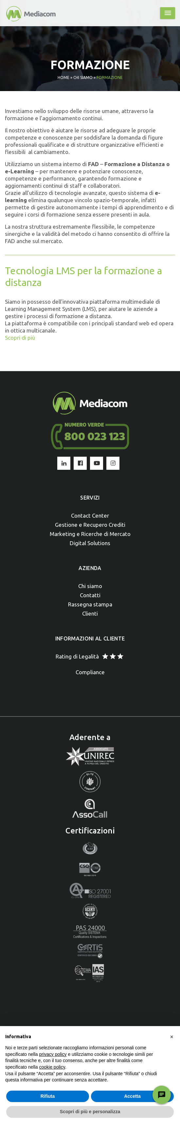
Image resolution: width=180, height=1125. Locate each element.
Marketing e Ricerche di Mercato (90, 534)
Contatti (90, 595)
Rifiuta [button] (48, 1096)
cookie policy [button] (52, 1067)
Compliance (90, 672)
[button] (171, 1036)
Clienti (90, 613)
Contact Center (90, 515)
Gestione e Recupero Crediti (90, 525)
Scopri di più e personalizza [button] (90, 1111)
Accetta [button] (132, 1096)
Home (63, 77)
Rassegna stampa (90, 604)
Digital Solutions (90, 543)
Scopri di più (20, 337)
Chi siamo (83, 77)
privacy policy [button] (53, 1054)
